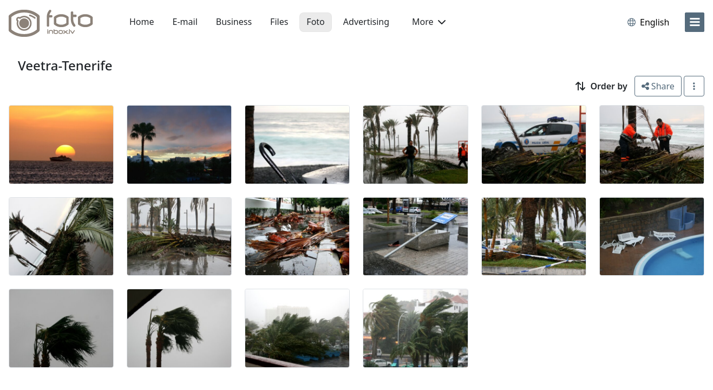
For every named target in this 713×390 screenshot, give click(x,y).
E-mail (185, 22)
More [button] (429, 22)
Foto (315, 22)
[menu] (694, 22)
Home (141, 22)
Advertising (366, 22)
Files (279, 22)
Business (234, 22)
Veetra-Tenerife (65, 65)
